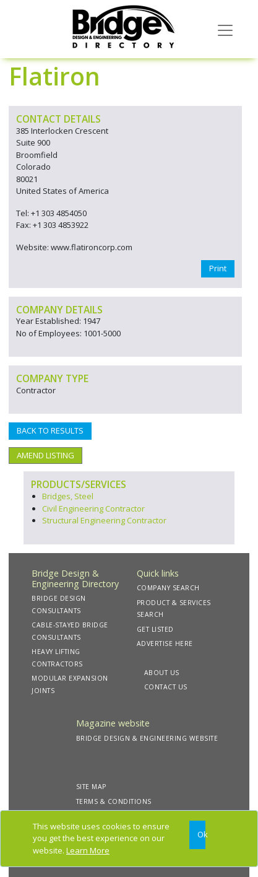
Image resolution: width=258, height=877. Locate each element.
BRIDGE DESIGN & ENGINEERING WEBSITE (147, 738)
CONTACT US (165, 687)
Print (217, 268)
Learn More (88, 850)
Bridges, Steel (67, 496)
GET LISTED (155, 629)
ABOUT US (161, 672)
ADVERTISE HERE (165, 643)
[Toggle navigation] (225, 29)
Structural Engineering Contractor (104, 520)
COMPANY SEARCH (168, 587)
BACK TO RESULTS (50, 430)
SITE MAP (91, 786)
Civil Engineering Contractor (93, 508)
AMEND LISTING (45, 455)
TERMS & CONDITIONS (114, 801)
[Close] (197, 835)
